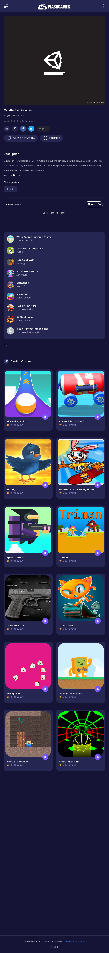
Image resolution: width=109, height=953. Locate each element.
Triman (63, 557)
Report (43, 128)
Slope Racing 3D (69, 761)
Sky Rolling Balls (16, 421)
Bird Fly (11, 489)
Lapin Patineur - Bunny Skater (77, 489)
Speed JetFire (15, 557)
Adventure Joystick (71, 693)
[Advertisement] (54, 817)
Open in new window (21, 138)
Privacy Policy (80, 941)
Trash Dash (66, 625)
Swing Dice (13, 693)
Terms (67, 941)
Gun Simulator (15, 625)
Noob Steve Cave (17, 761)
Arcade (10, 189)
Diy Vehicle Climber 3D (72, 421)
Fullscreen (51, 138)
